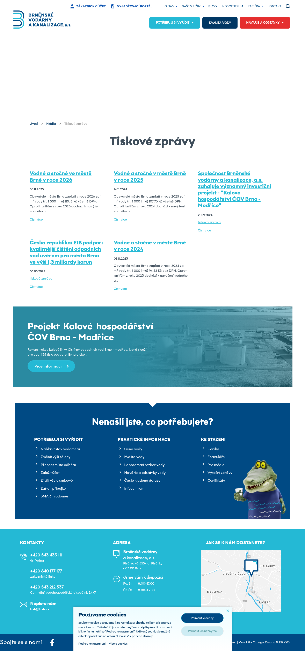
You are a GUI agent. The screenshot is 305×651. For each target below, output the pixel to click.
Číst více (36, 219)
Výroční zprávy (220, 472)
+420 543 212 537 (47, 587)
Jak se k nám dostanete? (235, 542)
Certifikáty (216, 480)
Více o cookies (118, 643)
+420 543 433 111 (46, 555)
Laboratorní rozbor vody (144, 465)
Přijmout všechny (202, 618)
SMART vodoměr (54, 496)
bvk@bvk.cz (39, 609)
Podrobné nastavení (92, 643)
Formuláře (216, 456)
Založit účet (50, 472)
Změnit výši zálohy (55, 456)
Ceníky (213, 449)
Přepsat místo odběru (58, 465)
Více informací (48, 366)
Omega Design (264, 642)
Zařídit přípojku (53, 488)
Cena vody (133, 449)
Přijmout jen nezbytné (202, 631)
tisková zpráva (209, 222)
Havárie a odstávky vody (145, 472)
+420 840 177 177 (46, 571)
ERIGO (284, 642)
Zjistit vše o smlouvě (57, 480)
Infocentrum (134, 488)
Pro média (216, 465)
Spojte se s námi (27, 642)
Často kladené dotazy (142, 480)
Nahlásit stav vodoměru (60, 449)
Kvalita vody (134, 456)
